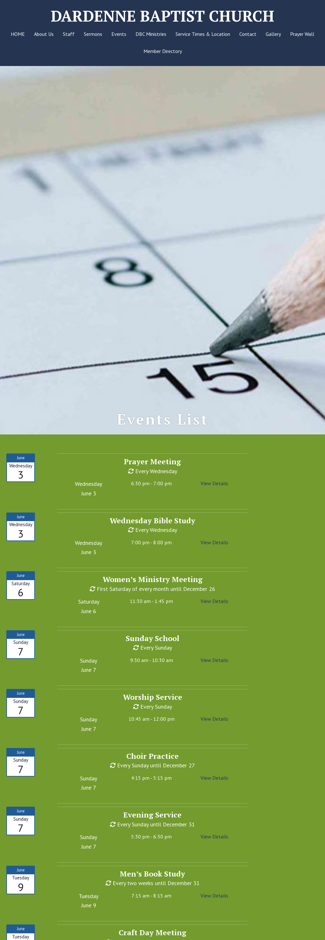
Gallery (273, 34)
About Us (44, 34)
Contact (247, 34)
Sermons (93, 34)
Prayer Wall (302, 34)
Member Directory (162, 51)
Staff (69, 34)
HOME (18, 34)
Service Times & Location (203, 34)
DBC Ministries (151, 34)
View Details (214, 491)
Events (118, 34)
